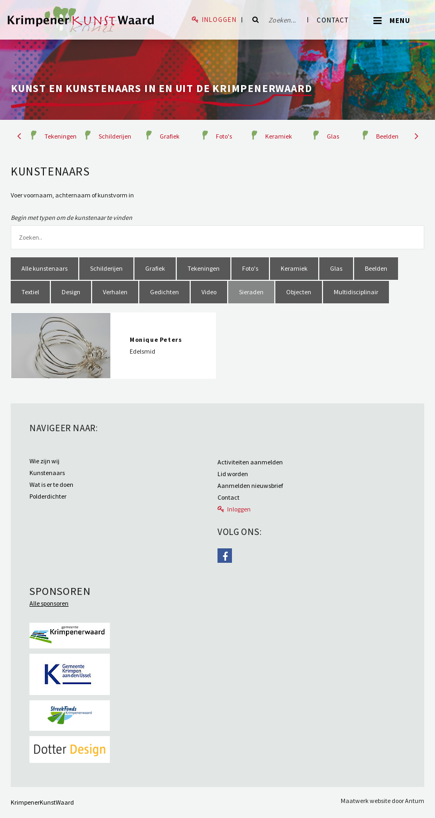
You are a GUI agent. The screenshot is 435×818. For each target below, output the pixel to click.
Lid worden (233, 474)
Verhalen (115, 292)
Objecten (298, 292)
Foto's (224, 136)
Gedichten (164, 292)
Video (208, 292)
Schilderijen (115, 136)
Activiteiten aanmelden (250, 462)
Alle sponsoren (49, 603)
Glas (333, 136)
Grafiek (169, 136)
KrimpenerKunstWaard (42, 802)
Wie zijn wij (44, 461)
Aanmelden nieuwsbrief (250, 485)
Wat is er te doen (51, 484)
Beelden (387, 136)
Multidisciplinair (356, 292)
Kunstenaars (47, 473)
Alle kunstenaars (44, 268)
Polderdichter (47, 496)
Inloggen (219, 19)
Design (71, 292)
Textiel (30, 292)
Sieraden (251, 292)
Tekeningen (60, 136)
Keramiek (278, 136)
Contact (333, 20)
